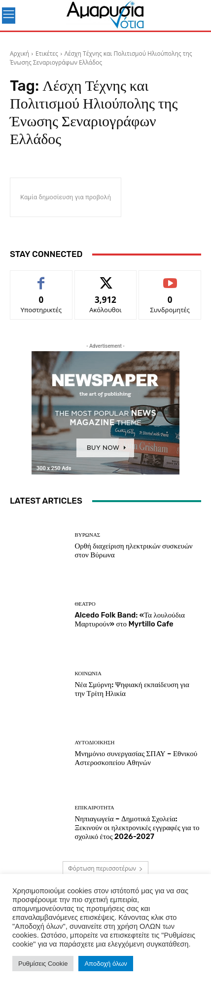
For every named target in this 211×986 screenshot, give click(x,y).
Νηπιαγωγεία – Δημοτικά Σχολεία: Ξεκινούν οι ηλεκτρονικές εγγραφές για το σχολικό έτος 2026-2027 (136, 827)
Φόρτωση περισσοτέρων (105, 868)
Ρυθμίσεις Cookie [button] (43, 963)
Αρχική (19, 53)
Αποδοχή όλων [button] (105, 963)
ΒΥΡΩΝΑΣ (87, 535)
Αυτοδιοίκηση (94, 742)
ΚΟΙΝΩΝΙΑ (87, 673)
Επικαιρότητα (94, 807)
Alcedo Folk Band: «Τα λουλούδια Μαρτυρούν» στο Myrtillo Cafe (129, 619)
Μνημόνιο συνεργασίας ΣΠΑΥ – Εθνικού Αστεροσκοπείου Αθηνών (135, 758)
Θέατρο (84, 604)
